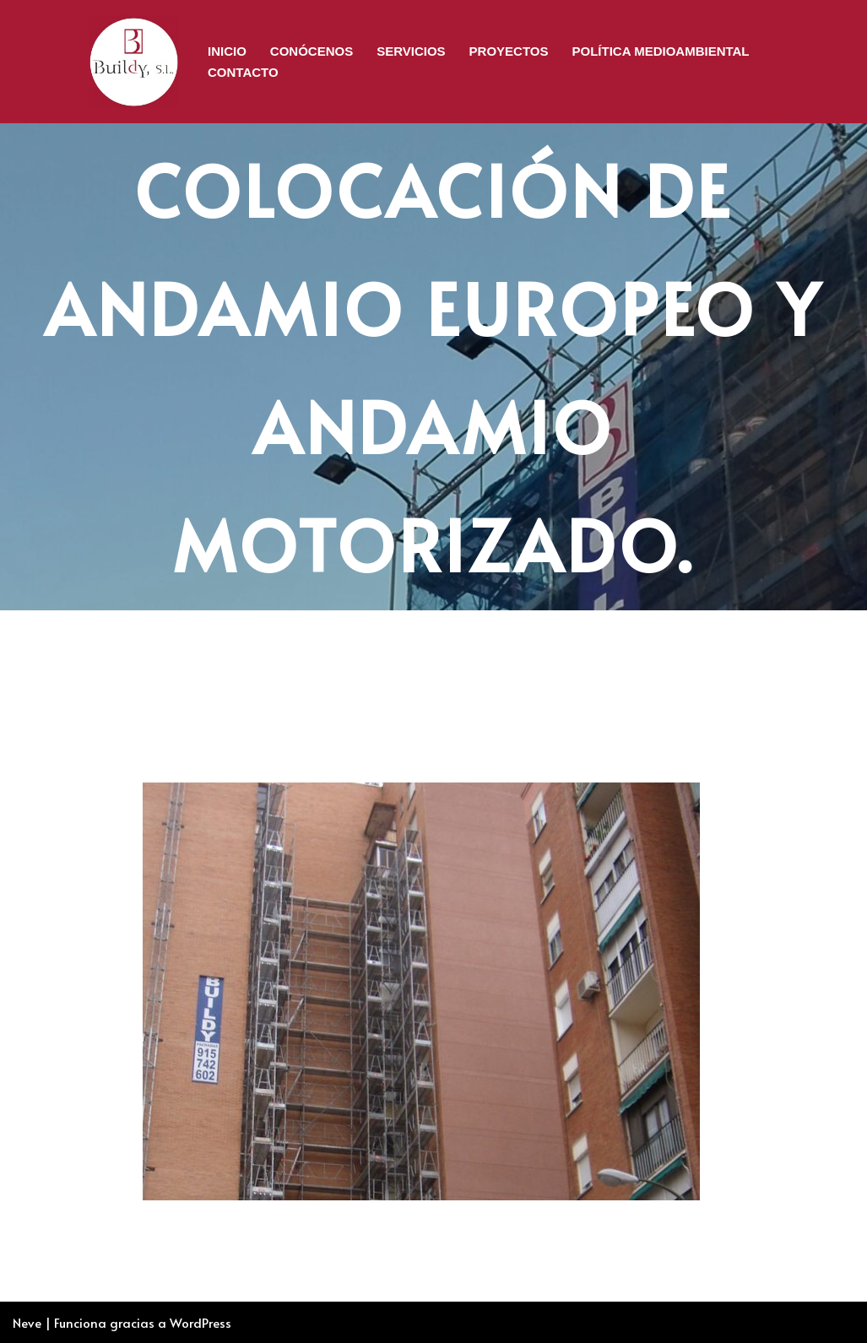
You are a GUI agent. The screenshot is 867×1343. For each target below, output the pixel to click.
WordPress (200, 1322)
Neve (27, 1322)
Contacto (243, 72)
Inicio (227, 51)
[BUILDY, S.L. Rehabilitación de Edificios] (134, 61)
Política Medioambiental (661, 51)
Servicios (411, 51)
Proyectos (509, 51)
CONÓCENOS (311, 51)
